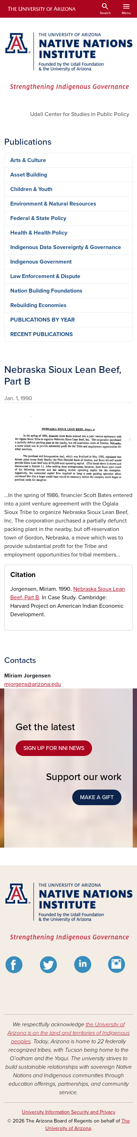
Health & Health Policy (38, 232)
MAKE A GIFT (97, 797)
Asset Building (28, 174)
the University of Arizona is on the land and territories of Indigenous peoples (68, 1033)
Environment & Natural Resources (53, 203)
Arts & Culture (28, 160)
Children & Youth (31, 189)
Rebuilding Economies (38, 305)
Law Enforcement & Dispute (45, 276)
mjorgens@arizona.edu (32, 684)
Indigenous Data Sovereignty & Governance (65, 247)
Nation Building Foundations (46, 290)
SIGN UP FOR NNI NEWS (53, 748)
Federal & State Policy (38, 218)
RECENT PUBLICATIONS (41, 334)
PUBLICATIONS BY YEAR (42, 319)
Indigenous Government (41, 261)
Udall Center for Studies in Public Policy (79, 114)
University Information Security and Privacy (68, 1112)
